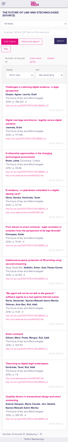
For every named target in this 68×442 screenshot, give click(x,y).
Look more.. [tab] (36, 60)
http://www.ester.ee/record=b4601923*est (25, 175)
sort (37, 70)
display (9, 70)
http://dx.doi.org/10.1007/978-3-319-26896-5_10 (27, 105)
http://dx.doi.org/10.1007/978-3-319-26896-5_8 (27, 419)
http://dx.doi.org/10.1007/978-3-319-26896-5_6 (27, 245)
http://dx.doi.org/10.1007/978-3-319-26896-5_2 (27, 315)
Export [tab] (51, 58)
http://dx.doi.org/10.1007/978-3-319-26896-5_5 (27, 278)
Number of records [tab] (15, 60)
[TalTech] (34, 3)
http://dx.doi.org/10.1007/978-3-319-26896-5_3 (27, 172)
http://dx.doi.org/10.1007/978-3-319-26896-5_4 (27, 208)
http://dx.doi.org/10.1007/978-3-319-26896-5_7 (27, 349)
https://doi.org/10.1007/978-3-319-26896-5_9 (26, 138)
